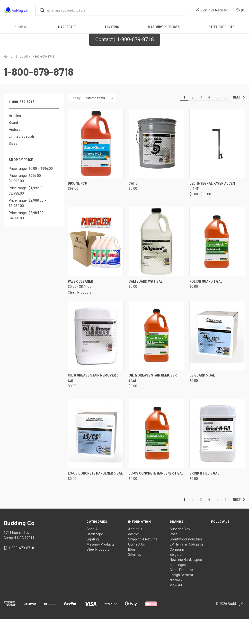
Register (221, 10)
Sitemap (134, 554)
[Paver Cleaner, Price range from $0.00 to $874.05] (96, 241)
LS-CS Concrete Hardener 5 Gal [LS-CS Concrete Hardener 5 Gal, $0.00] (95, 473)
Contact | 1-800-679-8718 (124, 39)
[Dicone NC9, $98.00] (96, 143)
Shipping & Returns (142, 539)
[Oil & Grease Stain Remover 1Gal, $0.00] (156, 335)
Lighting (112, 27)
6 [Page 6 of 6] (226, 97)
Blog (131, 549)
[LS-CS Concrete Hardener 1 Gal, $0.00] (156, 433)
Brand (13, 122)
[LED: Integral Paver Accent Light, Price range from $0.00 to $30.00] (217, 143)
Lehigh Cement (181, 575)
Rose (174, 534)
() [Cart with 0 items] (240, 10)
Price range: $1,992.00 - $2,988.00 (27, 191)
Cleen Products (181, 570)
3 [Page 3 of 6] (201, 97)
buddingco (178, 565)
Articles (15, 116)
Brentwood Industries (186, 539)
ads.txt (133, 534)
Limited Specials (22, 136)
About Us (135, 529)
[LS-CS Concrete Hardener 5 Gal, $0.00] (96, 433)
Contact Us (136, 544)
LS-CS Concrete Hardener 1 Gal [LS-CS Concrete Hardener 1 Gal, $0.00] (156, 473)
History (14, 129)
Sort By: (76, 98)
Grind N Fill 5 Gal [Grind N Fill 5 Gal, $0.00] (204, 473)
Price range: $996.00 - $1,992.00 (26, 178)
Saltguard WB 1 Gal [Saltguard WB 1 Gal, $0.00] (146, 281)
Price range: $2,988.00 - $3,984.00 (27, 203)
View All (176, 585)
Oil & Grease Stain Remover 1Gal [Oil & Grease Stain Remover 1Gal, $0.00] (153, 378)
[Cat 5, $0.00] (156, 143)
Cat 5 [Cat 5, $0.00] (133, 183)
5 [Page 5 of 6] (217, 97)
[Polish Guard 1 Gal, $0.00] (217, 241)
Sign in (205, 10)
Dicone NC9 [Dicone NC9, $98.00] (77, 183)
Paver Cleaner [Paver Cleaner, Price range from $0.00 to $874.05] (80, 281)
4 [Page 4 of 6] (209, 97)
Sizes (13, 143)
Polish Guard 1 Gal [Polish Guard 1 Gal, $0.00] (205, 281)
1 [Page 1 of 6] (184, 97)
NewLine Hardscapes (186, 560)
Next (239, 97)
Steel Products (98, 549)
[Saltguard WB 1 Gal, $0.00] (156, 241)
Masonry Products (164, 27)
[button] (124, 40)
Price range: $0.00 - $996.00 (31, 168)
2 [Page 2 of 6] (193, 97)
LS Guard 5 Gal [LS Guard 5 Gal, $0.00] (202, 375)
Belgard (176, 554)
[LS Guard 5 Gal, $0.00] (217, 335)
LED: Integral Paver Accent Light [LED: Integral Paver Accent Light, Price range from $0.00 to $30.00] (213, 186)
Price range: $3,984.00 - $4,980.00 (27, 216)
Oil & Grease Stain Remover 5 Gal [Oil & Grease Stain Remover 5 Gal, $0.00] (93, 378)
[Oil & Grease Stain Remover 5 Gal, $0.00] (96, 335)
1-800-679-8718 (21, 548)
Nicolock (176, 580)
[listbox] (99, 98)
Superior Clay (180, 529)
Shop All (22, 27)
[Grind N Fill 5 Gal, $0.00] (217, 433)
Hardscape (67, 27)
